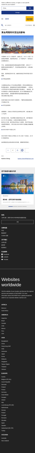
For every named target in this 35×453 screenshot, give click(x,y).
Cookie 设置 (4, 235)
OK (30, 8)
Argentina (4, 318)
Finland (3, 387)
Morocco (3, 308)
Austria (3, 377)
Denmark (4, 384)
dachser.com (22, 297)
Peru (2, 331)
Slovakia (3, 420)
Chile (2, 326)
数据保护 (3, 233)
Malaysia (3, 359)
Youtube (4, 259)
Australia (3, 438)
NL (10, 379)
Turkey (3, 430)
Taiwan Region (5, 364)
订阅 (18, 221)
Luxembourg (4, 405)
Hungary (3, 397)
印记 (2, 230)
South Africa (4, 310)
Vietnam (3, 369)
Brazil (3, 320)
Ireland (3, 400)
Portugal (3, 415)
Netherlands (4, 407)
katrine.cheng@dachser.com (26, 158)
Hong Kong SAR (6, 346)
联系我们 (3, 247)
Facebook (5, 254)
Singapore (4, 361)
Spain (3, 423)
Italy (2, 402)
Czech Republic (5, 382)
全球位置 (3, 242)
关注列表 (28, 25)
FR (7, 379)
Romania (3, 418)
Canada (3, 323)
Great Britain (4, 394)
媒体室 (7, 19)
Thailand (3, 366)
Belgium (3, 379)
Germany (4, 392)
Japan (3, 354)
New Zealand (5, 440)
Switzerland (4, 428)
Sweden (3, 425)
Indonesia (4, 351)
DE (12, 405)
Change (17, 12)
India (2, 348)
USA (2, 333)
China (3, 343)
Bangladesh (4, 341)
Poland (3, 412)
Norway (3, 410)
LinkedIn (4, 257)
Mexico (3, 328)
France (3, 389)
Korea (3, 356)
